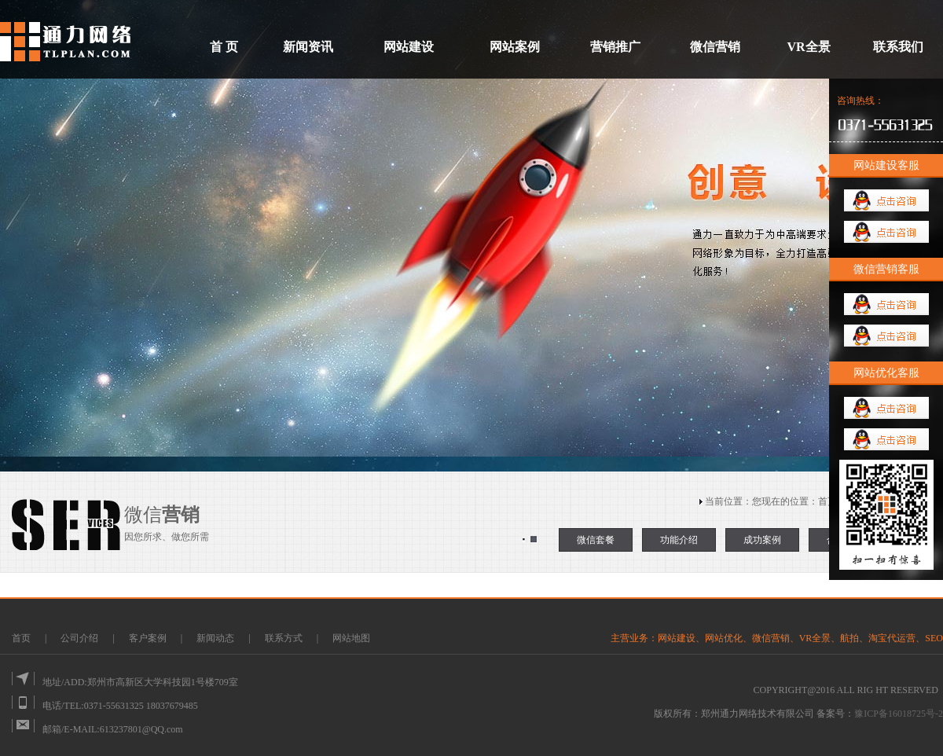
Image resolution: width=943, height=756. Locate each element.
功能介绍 (679, 539)
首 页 (224, 46)
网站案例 (515, 46)
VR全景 (808, 46)
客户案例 (149, 638)
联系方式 (284, 638)
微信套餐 (596, 539)
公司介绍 (79, 638)
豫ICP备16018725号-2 (898, 713)
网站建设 (408, 46)
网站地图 (351, 638)
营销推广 (615, 46)
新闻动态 (216, 638)
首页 (827, 501)
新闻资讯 (308, 46)
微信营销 (715, 46)
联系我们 (898, 46)
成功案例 (762, 539)
